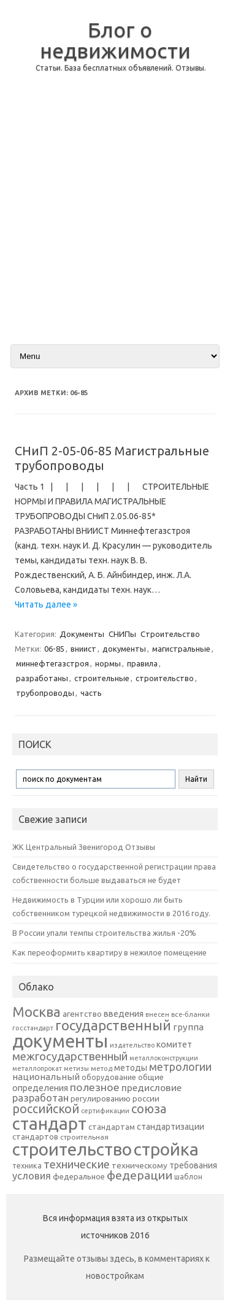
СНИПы (122, 634)
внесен (157, 1014)
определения (40, 1088)
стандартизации (170, 1127)
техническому (139, 1165)
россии (145, 1098)
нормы (108, 663)
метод (101, 1068)
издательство (132, 1045)
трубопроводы (45, 693)
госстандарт (32, 1028)
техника (27, 1165)
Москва (36, 1011)
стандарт (49, 1123)
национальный (46, 1076)
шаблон (188, 1177)
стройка (166, 1149)
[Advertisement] (115, 218)
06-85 (54, 648)
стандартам (111, 1126)
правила (142, 663)
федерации (139, 1175)
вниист (83, 648)
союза (148, 1109)
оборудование (109, 1077)
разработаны (42, 678)
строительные (101, 678)
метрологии (180, 1066)
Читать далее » (46, 604)
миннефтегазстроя (52, 663)
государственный (113, 1025)
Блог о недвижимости (115, 40)
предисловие (151, 1087)
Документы (81, 634)
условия (31, 1175)
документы (124, 648)
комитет (174, 1044)
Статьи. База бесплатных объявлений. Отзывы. (121, 68)
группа (188, 1027)
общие (151, 1077)
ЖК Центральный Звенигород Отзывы (83, 847)
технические (77, 1164)
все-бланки (190, 1014)
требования (193, 1165)
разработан (40, 1097)
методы (130, 1068)
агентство (82, 1014)
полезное (95, 1087)
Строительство (170, 634)
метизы (76, 1068)
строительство (165, 678)
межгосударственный (70, 1056)
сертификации (105, 1110)
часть (91, 693)
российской (45, 1109)
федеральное (79, 1176)
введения (124, 1014)
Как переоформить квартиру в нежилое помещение (109, 952)
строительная (84, 1137)
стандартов (35, 1136)
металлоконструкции (163, 1058)
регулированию (101, 1098)
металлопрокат (37, 1068)
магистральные (181, 648)
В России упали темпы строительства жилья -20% (104, 932)
